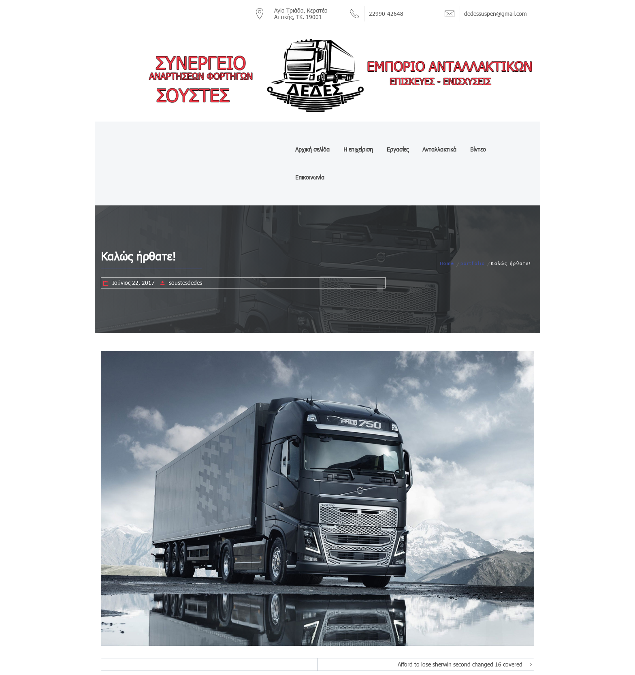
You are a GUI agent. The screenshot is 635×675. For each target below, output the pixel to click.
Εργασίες (397, 135)
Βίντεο (477, 135)
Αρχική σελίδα (311, 135)
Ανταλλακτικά (439, 135)
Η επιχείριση (357, 135)
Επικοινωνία (513, 135)
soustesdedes (185, 227)
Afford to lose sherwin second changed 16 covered (460, 608)
